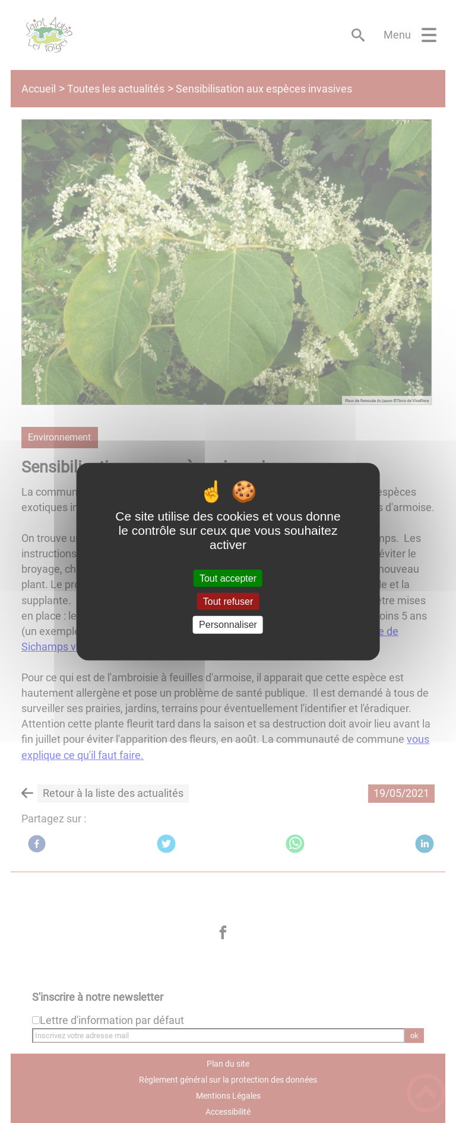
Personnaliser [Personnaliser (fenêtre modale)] (228, 625)
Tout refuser (228, 601)
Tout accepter (228, 578)
